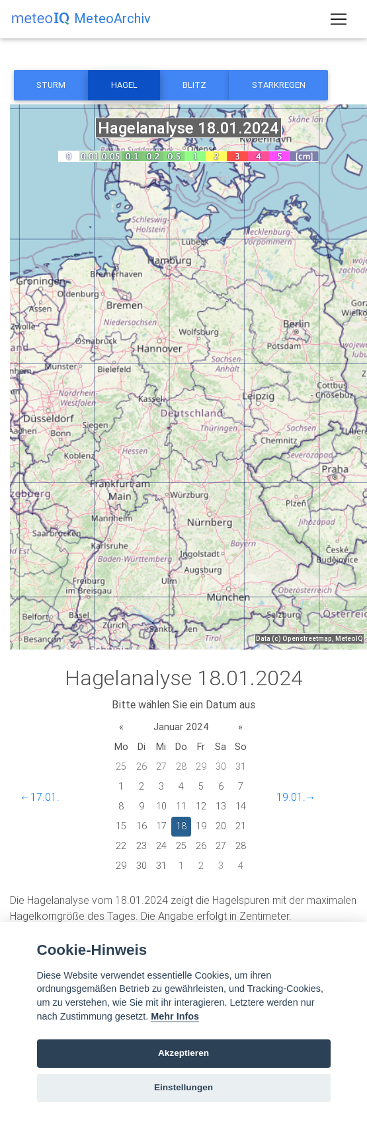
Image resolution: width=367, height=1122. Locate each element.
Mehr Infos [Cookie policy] (175, 1016)
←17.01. (40, 797)
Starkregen (279, 85)
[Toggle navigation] (338, 19)
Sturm (50, 85)
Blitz (194, 85)
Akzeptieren (183, 1053)
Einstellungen (183, 1087)
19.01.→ (296, 797)
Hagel (124, 85)
